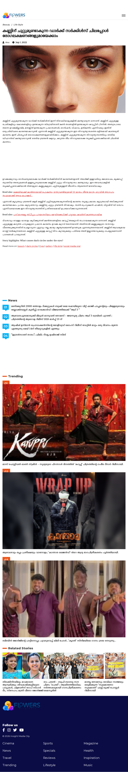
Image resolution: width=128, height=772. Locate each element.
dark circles (32, 246)
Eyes (41, 246)
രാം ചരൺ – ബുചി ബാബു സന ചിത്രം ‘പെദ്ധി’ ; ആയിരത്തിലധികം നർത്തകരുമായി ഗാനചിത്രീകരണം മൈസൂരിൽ (62, 686)
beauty (21, 246)
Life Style (18, 24)
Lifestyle (49, 765)
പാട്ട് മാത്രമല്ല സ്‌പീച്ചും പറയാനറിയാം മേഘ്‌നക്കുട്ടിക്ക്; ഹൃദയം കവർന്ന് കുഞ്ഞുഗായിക (57, 214)
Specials (49, 750)
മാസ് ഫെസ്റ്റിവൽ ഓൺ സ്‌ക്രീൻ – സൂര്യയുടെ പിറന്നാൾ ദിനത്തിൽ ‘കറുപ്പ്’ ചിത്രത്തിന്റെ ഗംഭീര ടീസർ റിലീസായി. (62, 464)
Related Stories (20, 648)
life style (58, 246)
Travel (6, 758)
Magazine (91, 743)
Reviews (49, 758)
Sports (48, 743)
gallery (49, 246)
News (12, 300)
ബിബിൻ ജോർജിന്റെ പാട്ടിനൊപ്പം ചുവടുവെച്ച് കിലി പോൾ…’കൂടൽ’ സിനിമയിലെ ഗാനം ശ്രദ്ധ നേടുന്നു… (59, 640)
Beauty (6, 24)
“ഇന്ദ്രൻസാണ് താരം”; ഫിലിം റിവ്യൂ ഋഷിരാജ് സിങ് (38, 334)
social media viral (72, 246)
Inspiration (92, 758)
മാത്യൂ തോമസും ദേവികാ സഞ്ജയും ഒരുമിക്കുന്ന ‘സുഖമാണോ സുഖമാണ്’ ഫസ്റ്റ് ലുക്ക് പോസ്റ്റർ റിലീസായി (104, 686)
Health (89, 750)
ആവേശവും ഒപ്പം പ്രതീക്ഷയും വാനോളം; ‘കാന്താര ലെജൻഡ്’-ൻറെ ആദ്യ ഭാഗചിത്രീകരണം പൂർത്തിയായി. (60, 552)
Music (88, 765)
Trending (15, 376)
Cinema (8, 743)
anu (7, 42)
